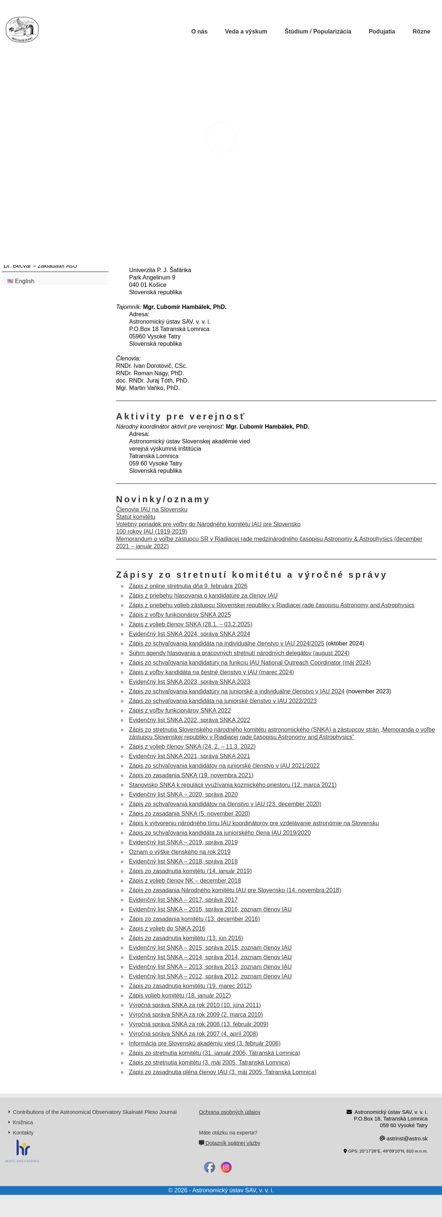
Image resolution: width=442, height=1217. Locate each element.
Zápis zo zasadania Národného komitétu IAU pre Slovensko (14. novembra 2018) (235, 890)
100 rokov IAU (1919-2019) (151, 531)
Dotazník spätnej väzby (229, 1143)
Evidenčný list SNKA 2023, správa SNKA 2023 (189, 682)
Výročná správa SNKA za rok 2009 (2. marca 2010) (196, 1015)
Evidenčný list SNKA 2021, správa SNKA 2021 (189, 756)
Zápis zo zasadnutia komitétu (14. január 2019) (190, 871)
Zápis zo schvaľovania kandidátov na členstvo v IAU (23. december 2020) (225, 804)
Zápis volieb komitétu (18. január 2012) (180, 995)
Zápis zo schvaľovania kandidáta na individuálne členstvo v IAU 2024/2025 (226, 643)
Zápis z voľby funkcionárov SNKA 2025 (180, 615)
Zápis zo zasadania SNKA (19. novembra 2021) (191, 775)
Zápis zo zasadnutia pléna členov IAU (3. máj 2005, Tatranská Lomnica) (222, 1072)
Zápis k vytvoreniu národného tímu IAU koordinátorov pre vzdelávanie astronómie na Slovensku (254, 823)
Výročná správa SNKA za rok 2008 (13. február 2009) (199, 1024)
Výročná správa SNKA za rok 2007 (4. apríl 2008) (193, 1034)
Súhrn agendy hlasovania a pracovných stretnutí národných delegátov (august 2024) (239, 653)
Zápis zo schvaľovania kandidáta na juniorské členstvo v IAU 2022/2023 (223, 701)
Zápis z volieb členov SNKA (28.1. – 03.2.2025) (190, 624)
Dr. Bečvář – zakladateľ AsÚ (40, 266)
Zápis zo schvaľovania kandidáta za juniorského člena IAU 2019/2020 (220, 833)
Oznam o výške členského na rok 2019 (180, 852)
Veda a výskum (246, 31)
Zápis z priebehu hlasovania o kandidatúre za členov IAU (203, 595)
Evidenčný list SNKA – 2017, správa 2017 (183, 900)
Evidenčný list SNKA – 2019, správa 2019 (183, 842)
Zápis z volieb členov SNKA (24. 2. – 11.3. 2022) (192, 746)
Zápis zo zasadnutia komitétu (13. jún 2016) (186, 938)
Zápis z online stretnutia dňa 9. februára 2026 (188, 586)
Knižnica (23, 1122)
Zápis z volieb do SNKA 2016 (167, 928)
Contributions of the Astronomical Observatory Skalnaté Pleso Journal (95, 1112)
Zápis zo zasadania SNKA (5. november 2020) (189, 813)
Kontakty (23, 1133)
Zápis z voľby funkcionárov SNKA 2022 (180, 710)
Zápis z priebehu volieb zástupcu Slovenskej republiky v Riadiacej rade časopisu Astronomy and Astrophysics (272, 605)
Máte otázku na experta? (228, 1133)
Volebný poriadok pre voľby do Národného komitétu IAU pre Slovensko (208, 524)
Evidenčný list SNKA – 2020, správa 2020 (183, 794)
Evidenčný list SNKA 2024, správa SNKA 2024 (189, 634)
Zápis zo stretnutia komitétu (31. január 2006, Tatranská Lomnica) (214, 1053)
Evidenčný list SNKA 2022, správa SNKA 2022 (189, 720)
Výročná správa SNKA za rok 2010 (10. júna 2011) (195, 1005)
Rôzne (421, 31)
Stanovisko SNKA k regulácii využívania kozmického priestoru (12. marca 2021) (233, 785)
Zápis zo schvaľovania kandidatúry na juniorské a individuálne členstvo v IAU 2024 (236, 691)
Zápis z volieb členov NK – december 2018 (185, 880)
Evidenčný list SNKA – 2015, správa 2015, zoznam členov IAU (210, 948)
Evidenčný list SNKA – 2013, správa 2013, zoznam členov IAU (210, 967)
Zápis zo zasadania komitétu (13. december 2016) (194, 919)
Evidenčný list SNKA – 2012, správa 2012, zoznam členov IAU (210, 976)
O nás (199, 31)
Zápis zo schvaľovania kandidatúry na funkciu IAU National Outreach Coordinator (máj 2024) (250, 662)
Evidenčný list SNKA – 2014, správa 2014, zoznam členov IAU (210, 957)
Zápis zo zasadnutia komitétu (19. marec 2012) (190, 986)
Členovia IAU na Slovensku (151, 509)
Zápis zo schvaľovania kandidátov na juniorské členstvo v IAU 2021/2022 (224, 766)
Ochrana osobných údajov (229, 1112)
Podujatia (382, 31)
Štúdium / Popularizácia (318, 31)
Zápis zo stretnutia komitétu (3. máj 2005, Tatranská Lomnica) (209, 1062)
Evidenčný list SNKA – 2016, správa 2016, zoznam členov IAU (210, 909)
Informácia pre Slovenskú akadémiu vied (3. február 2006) (205, 1043)
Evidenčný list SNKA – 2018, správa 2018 (183, 861)
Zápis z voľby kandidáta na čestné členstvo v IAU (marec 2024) (211, 672)
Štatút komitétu (135, 517)
